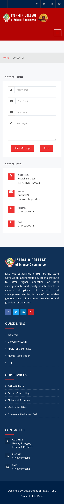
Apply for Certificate (19, 348)
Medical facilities (17, 407)
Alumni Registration (19, 355)
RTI (10, 362)
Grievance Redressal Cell (22, 414)
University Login (17, 341)
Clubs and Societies (19, 400)
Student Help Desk (32, 496)
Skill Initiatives (16, 386)
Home (6, 57)
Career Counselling (19, 393)
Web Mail (13, 334)
